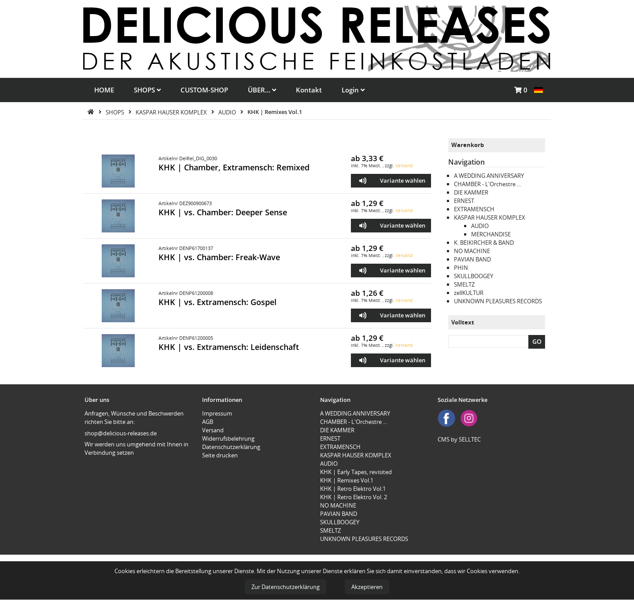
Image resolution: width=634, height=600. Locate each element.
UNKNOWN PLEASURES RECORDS (498, 301)
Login (353, 89)
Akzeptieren (367, 587)
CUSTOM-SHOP (204, 89)
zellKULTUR (468, 293)
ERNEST (464, 201)
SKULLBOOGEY (473, 276)
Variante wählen (402, 180)
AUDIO (227, 112)
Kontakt (309, 89)
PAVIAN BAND (472, 259)
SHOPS (147, 89)
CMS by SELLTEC (459, 439)
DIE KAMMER (471, 192)
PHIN (461, 268)
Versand (404, 165)
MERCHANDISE (491, 234)
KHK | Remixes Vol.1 (274, 112)
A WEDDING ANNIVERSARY (489, 176)
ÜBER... (262, 89)
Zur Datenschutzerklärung (285, 587)
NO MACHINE (472, 251)
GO (537, 341)
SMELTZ (464, 284)
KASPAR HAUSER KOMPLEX (172, 112)
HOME (104, 89)
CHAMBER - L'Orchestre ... (487, 184)
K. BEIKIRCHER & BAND (484, 243)
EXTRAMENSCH (474, 209)
